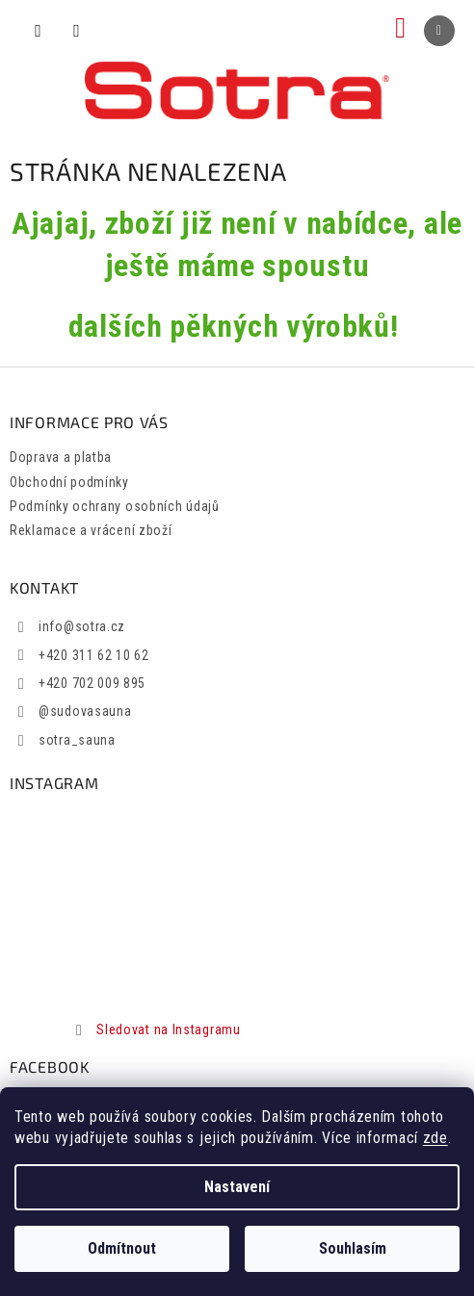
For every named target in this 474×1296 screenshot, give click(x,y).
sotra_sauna (77, 740)
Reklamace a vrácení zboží (91, 530)
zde (435, 1138)
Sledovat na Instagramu (168, 1029)
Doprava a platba (61, 457)
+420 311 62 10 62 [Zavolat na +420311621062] (94, 655)
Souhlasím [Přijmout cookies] (352, 1248)
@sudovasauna (85, 711)
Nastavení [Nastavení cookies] (237, 1187)
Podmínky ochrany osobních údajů (115, 506)
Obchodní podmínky (69, 482)
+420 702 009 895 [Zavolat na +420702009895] (92, 683)
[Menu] (439, 31)
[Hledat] (38, 31)
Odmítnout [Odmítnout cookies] (122, 1248)
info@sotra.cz (82, 626)
